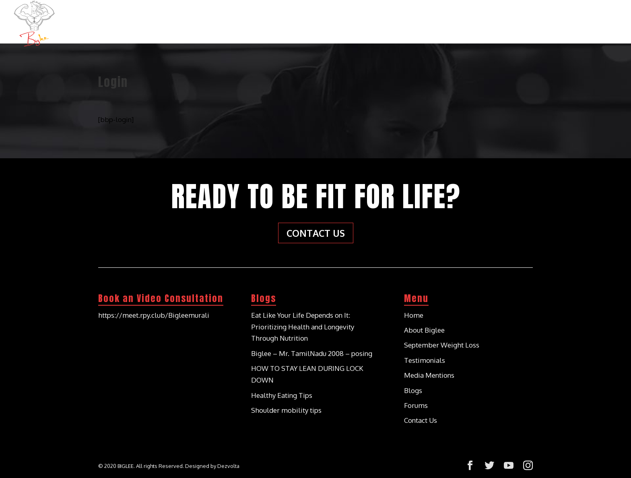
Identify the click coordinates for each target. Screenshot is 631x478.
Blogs (542, 19)
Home (330, 19)
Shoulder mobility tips (286, 410)
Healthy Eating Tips (281, 395)
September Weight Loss (441, 345)
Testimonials (491, 19)
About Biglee (380, 19)
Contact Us (591, 19)
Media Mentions (429, 375)
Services (435, 19)
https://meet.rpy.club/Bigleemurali (153, 315)
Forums (416, 405)
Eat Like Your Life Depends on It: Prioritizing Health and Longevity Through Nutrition (302, 327)
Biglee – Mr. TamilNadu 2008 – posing (311, 353)
